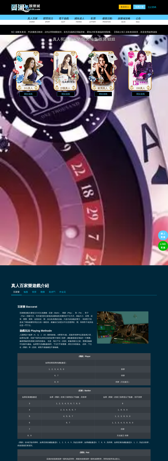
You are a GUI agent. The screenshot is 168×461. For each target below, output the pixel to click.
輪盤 (26, 292)
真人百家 (32, 20)
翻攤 (43, 292)
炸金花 (62, 292)
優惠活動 (106, 20)
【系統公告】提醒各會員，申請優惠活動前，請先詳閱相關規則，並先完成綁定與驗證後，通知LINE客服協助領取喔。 (59, 32)
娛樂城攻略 (123, 20)
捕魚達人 (79, 20)
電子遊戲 (63, 20)
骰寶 (34, 292)
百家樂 (16, 292)
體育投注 (47, 20)
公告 (138, 20)
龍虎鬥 (52, 292)
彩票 (92, 20)
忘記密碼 (152, 7)
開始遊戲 (28, 94)
